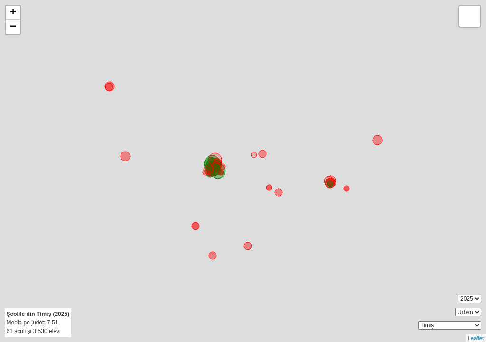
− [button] (13, 27)
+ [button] (13, 13)
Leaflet (476, 338)
